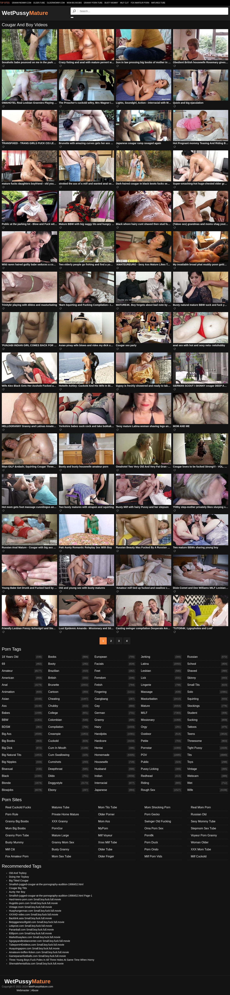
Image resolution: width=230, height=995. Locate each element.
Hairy (115, 727)
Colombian (68, 720)
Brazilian (68, 671)
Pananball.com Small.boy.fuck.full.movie (31, 929)
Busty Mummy (111, 3)
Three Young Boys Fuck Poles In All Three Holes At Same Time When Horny (51, 959)
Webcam (207, 776)
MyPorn (103, 828)
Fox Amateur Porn (140, 3)
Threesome (207, 741)
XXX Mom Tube (201, 849)
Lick (161, 678)
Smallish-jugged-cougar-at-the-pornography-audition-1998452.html (46, 884)
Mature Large (60, 835)
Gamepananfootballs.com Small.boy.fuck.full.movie (37, 956)
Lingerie (161, 685)
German (115, 713)
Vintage (207, 769)
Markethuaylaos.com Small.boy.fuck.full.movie (34, 937)
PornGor (57, 828)
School (207, 664)
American (22, 678)
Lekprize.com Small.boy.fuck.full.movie (30, 925)
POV (161, 755)
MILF (161, 713)
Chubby (68, 706)
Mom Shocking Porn (157, 807)
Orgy (161, 727)
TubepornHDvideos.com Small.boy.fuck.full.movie (36, 944)
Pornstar (161, 748)
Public (161, 762)
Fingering (115, 692)
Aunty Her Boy (17, 891)
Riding (161, 783)
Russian (207, 657)
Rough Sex (161, 790)
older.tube (39, 3)
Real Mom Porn (201, 807)
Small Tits (207, 685)
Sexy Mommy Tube (203, 821)
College (68, 713)
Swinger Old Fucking (157, 821)
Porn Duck (151, 842)
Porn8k (149, 835)
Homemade (115, 755)
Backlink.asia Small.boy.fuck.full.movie (30, 918)
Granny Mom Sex (63, 842)
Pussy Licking (161, 769)
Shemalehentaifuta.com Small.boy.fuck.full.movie (36, 963)
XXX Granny (60, 821)
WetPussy (25, 13)
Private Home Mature (65, 814)
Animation (22, 692)
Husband (115, 769)
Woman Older (199, 842)
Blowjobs (22, 790)
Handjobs (115, 734)
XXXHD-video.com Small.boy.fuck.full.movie (33, 914)
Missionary (161, 720)
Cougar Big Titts (18, 888)
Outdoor (161, 734)
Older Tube (105, 849)
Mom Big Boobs (74, 3)
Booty (68, 664)
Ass (22, 706)
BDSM (22, 727)
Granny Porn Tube (93, 3)
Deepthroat (68, 769)
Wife (207, 790)
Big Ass (22, 734)
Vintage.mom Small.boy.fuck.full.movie (30, 907)
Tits (207, 755)
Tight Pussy (207, 748)
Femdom (115, 678)
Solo (207, 692)
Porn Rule (11, 814)
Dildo (68, 776)
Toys (207, 762)
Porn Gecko (152, 814)
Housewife (115, 762)
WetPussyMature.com (41, 986)
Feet (115, 671)
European (115, 657)
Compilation (68, 727)
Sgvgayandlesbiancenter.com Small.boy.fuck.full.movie (39, 940)
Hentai (115, 748)
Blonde (22, 783)
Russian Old (198, 814)
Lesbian (161, 671)
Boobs (68, 657)
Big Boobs (22, 741)
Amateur (22, 671)
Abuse (34, 990)
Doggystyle (68, 783)
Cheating (68, 699)
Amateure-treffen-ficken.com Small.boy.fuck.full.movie (39, 952)
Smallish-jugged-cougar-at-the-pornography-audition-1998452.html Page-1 (50, 895)
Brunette (68, 685)
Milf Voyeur (105, 835)
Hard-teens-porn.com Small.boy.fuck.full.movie (35, 899)
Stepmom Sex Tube (203, 828)
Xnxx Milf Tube (107, 842)
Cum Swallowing (68, 755)
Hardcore (115, 741)
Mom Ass (104, 821)
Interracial (115, 783)
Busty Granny (60, 849)
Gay (115, 706)
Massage (161, 692)
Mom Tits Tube (107, 807)
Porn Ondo (151, 849)
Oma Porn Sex (153, 828)
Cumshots (68, 762)
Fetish (115, 685)
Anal (22, 685)
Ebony (68, 790)
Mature (161, 706)
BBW (22, 720)
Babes (22, 713)
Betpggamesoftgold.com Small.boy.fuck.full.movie (36, 922)
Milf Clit (124, 3)
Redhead (161, 776)
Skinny (207, 678)
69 (22, 664)
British (68, 678)
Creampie (68, 734)
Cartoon (68, 692)
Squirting (207, 699)
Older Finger (106, 856)
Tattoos (207, 727)
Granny (115, 720)
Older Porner (106, 814)
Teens (207, 734)
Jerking (161, 657)
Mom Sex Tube (61, 856)
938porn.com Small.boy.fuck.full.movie (30, 933)
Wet (207, 783)
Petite (161, 741)
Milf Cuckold (198, 856)
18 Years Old (22, 657)
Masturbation (161, 699)
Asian (22, 699)
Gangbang (115, 699)
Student (207, 713)
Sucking (207, 720)
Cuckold (68, 741)
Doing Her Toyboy (19, 876)
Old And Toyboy (18, 873)
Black (22, 776)
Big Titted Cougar (18, 880)
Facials (115, 664)
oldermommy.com (56, 3)
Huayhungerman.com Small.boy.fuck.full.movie (35, 910)
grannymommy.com (21, 3)
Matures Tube (158, 3)
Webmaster (23, 990)
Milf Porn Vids (153, 856)
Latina (161, 664)
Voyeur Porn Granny (204, 835)
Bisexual (22, 769)
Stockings (207, 706)
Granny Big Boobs (17, 821)
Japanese (115, 790)
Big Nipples (22, 762)
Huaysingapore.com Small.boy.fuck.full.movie (34, 948)
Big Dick (22, 748)
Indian (115, 776)
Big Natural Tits (22, 755)
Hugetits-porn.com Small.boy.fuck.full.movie (33, 903)
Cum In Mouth (68, 748)
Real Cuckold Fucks (18, 807)
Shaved (207, 671)
